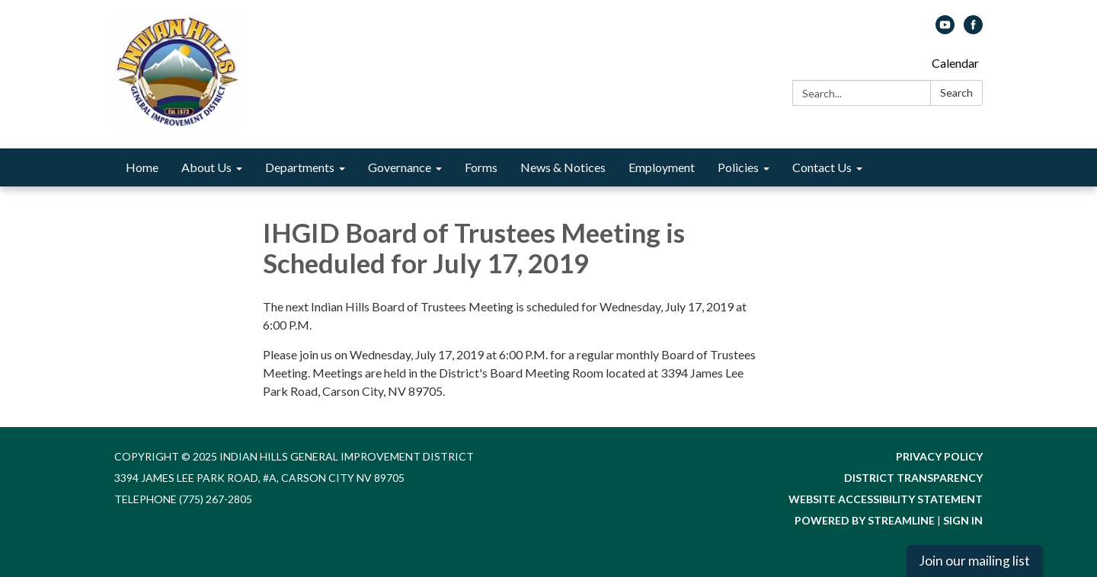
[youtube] (945, 29)
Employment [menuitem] (661, 167)
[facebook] (973, 29)
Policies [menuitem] (738, 167)
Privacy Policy (939, 456)
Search (956, 92)
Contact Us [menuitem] (822, 167)
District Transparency (913, 477)
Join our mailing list (974, 561)
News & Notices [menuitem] (563, 167)
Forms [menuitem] (481, 167)
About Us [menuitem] (206, 167)
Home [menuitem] (142, 167)
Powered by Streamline (865, 520)
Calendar (955, 63)
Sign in (963, 520)
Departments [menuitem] (299, 167)
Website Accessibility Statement (885, 499)
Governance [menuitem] (399, 167)
